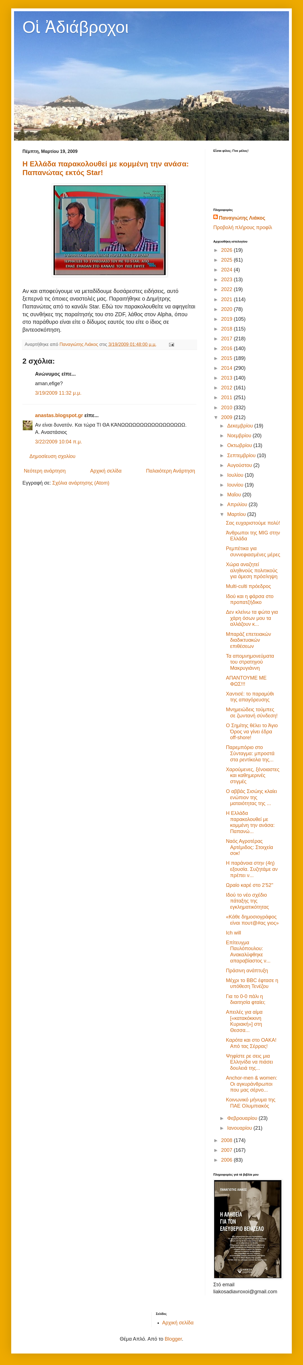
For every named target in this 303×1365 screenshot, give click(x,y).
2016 (227, 348)
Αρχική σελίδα (105, 471)
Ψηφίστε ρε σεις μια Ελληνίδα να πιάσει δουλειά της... (249, 1062)
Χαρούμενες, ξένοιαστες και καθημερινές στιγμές (252, 775)
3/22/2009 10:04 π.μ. (58, 442)
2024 (227, 270)
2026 (227, 250)
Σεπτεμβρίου (242, 455)
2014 (227, 368)
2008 (227, 1140)
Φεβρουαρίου (242, 1118)
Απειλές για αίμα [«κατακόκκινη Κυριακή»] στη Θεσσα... (244, 1021)
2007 (227, 1150)
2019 (227, 319)
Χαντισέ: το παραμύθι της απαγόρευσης (250, 697)
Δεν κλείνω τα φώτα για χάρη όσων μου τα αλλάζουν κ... (252, 618)
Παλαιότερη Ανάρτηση (170, 471)
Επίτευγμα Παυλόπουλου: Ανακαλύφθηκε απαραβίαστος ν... (248, 952)
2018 (227, 329)
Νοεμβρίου (240, 435)
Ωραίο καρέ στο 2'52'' (249, 885)
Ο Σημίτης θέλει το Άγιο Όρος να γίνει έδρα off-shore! (252, 731)
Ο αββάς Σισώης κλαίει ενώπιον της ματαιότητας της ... (251, 797)
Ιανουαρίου (240, 1128)
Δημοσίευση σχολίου (52, 456)
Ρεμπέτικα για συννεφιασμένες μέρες (253, 551)
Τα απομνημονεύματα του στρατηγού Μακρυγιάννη (250, 662)
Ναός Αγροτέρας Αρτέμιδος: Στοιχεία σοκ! (249, 847)
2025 (227, 260)
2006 (227, 1160)
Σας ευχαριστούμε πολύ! (253, 523)
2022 (227, 289)
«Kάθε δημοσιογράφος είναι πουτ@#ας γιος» (252, 920)
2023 (227, 279)
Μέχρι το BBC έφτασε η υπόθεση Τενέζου (252, 983)
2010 (227, 407)
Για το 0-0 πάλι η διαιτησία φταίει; (245, 999)
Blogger (173, 1339)
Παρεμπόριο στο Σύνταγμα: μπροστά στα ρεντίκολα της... (250, 753)
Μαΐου (234, 494)
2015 (227, 358)
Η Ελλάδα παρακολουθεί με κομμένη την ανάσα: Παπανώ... (250, 822)
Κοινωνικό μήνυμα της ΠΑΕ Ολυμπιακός (250, 1103)
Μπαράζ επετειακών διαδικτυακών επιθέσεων (248, 640)
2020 (227, 309)
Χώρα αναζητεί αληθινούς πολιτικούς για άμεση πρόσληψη (251, 570)
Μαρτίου (237, 514)
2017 (227, 338)
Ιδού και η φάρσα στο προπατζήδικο (250, 599)
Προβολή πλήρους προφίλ (242, 227)
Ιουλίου (236, 475)
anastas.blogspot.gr (59, 415)
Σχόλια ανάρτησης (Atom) (80, 483)
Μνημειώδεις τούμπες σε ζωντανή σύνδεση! (251, 712)
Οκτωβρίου (240, 445)
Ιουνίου (236, 485)
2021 (227, 299)
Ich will (233, 933)
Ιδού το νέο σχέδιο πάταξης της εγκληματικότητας (247, 901)
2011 (227, 397)
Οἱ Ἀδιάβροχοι (75, 27)
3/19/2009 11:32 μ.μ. (58, 393)
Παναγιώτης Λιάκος (242, 218)
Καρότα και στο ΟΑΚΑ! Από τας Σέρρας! (251, 1043)
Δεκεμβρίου (240, 426)
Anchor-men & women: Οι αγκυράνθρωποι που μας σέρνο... (251, 1084)
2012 (227, 387)
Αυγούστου (240, 465)
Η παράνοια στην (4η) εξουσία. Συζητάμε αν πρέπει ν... (252, 869)
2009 (227, 417)
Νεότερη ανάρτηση (45, 471)
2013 (227, 378)
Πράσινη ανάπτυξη (247, 970)
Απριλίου (238, 504)
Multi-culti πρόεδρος (248, 586)
